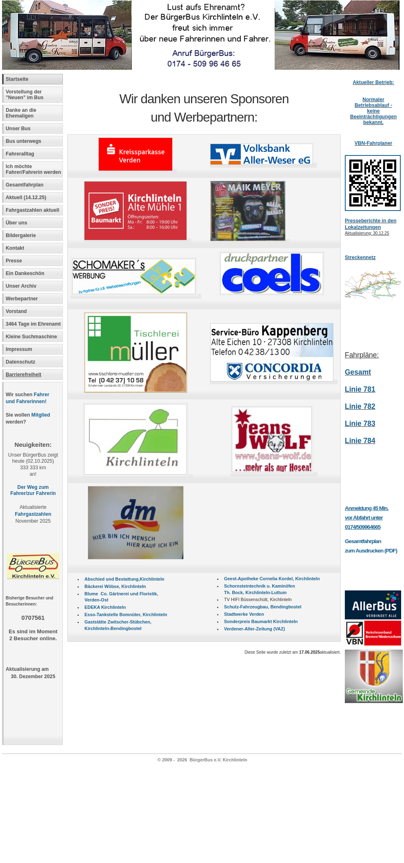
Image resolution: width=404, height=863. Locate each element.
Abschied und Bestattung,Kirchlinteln (124, 579)
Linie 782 (360, 406)
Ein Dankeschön (25, 273)
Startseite (17, 79)
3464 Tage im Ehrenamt (33, 324)
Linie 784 (360, 441)
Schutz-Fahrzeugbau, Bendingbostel (263, 606)
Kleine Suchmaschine (31, 336)
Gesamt (358, 372)
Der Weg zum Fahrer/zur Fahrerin (32, 490)
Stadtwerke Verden (244, 614)
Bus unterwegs (24, 141)
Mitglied (40, 415)
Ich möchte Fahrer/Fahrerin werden (33, 169)
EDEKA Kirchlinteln (105, 607)
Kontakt (15, 248)
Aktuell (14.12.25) (26, 197)
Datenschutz (20, 362)
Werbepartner (22, 299)
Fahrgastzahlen (33, 514)
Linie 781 (360, 389)
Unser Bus (18, 128)
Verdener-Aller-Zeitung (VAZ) (254, 628)
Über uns (16, 223)
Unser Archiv (21, 286)
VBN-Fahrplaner (374, 143)
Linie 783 (360, 423)
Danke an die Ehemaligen (21, 113)
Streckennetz (360, 257)
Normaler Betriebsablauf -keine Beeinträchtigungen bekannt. (373, 111)
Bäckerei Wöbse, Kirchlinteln (115, 586)
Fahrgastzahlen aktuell (32, 210)
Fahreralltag (20, 154)
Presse (14, 261)
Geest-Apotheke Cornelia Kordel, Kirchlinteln (272, 578)
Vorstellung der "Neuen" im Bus (25, 94)
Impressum (19, 349)
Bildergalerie (21, 235)
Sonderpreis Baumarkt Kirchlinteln (261, 621)
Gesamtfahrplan (25, 185)
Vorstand (16, 311)
